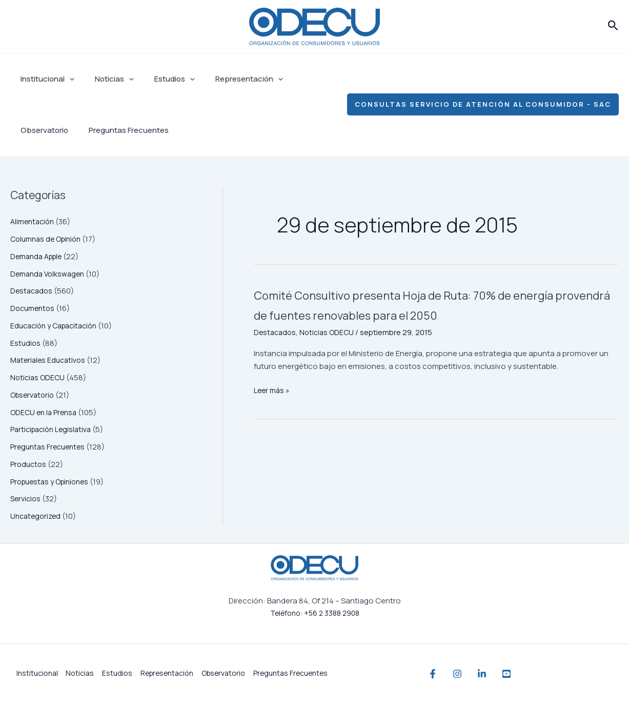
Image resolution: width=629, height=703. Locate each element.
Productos (29, 464)
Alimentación (34, 221)
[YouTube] (537, 673)
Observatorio (304, 78)
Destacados (32, 290)
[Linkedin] (502, 673)
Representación (231, 79)
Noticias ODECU (38, 377)
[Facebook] (432, 673)
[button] (613, 26)
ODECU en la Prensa (45, 412)
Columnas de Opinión (48, 238)
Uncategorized (37, 516)
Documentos (34, 308)
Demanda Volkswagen (50, 273)
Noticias (106, 79)
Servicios (26, 498)
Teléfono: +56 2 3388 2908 (315, 613)
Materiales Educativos (50, 360)
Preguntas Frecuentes (58, 130)
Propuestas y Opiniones (52, 481)
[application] (67, 79)
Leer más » (273, 410)
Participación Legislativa (53, 429)
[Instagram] (467, 673)
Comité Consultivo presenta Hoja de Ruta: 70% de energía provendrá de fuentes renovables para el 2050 (429, 313)
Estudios (161, 79)
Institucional (45, 79)
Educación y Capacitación (57, 325)
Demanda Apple (38, 256)
